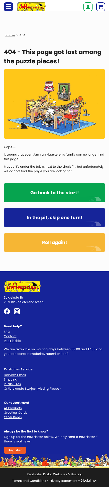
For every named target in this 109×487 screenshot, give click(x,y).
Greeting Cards (15, 412)
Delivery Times (15, 375)
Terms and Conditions (29, 481)
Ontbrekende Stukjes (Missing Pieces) (32, 388)
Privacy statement (63, 481)
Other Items (13, 417)
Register (15, 450)
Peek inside (12, 341)
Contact (10, 336)
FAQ (7, 331)
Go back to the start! (54, 193)
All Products (13, 408)
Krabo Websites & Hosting (62, 474)
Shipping (10, 379)
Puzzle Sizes (12, 384)
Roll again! (54, 242)
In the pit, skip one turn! (54, 217)
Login (87, 6)
